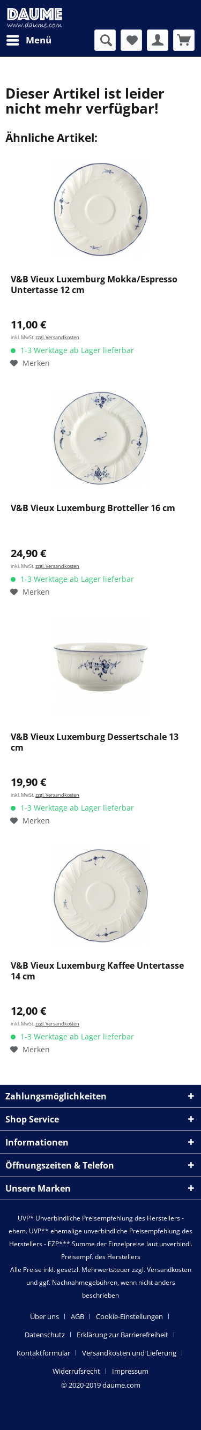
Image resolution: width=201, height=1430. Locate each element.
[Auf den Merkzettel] (30, 363)
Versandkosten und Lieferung (129, 1353)
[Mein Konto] (157, 40)
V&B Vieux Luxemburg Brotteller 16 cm (93, 508)
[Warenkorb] (184, 40)
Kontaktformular (43, 1353)
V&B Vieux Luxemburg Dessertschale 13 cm (94, 742)
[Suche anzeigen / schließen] (105, 40)
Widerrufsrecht (76, 1371)
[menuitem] (28, 40)
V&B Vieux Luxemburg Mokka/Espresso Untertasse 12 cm (94, 285)
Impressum (130, 1371)
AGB (77, 1316)
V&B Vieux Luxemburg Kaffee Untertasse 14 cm (97, 971)
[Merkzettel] (131, 40)
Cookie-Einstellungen (129, 1316)
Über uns (44, 1316)
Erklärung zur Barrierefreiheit (122, 1334)
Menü (28, 39)
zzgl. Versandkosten (57, 337)
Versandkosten (169, 1269)
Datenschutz (45, 1334)
